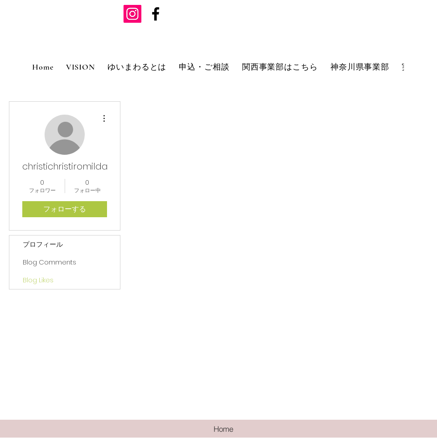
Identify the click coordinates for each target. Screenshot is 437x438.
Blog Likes (38, 280)
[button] (137, 67)
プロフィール (43, 244)
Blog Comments (49, 262)
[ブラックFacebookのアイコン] (156, 14)
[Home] (223, 428)
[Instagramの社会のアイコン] (132, 14)
